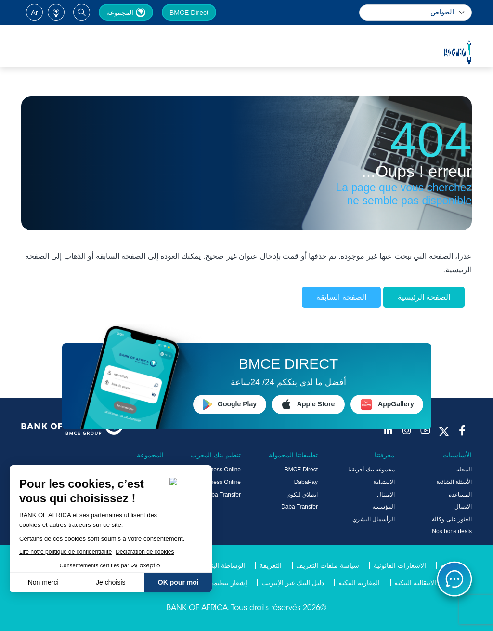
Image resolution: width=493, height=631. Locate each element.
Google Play (230, 404)
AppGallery (387, 404)
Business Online (220, 469)
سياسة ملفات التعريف (327, 565)
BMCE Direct (188, 12)
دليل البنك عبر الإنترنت (292, 583)
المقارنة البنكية (359, 583)
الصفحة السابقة (341, 297)
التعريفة (270, 565)
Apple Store (308, 404)
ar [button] (34, 12)
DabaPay (306, 482)
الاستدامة (384, 482)
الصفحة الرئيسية (424, 297)
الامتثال (386, 494)
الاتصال (463, 506)
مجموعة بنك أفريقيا (371, 469)
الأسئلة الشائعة (454, 482)
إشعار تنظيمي (227, 583)
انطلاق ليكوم (302, 494)
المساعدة (460, 494)
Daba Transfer (299, 506)
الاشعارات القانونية (400, 565)
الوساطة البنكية (223, 565)
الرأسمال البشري (373, 519)
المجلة (464, 469)
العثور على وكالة (452, 519)
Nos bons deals (452, 531)
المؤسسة (383, 506)
